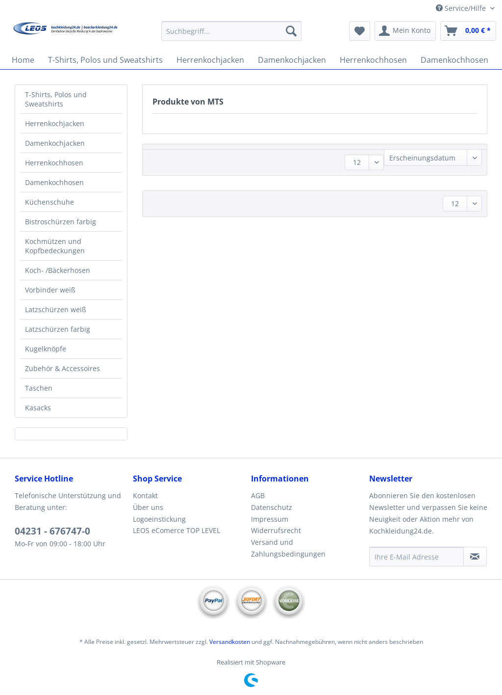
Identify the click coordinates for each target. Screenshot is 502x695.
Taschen (38, 388)
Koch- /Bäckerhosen (57, 270)
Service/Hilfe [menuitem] (462, 8)
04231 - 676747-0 (52, 531)
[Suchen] (291, 31)
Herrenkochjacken (54, 123)
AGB (258, 495)
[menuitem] (231, 35)
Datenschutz (271, 507)
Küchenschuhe (49, 202)
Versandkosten (229, 642)
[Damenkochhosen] (454, 60)
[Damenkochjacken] (292, 60)
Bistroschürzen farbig (60, 221)
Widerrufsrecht (276, 530)
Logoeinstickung (159, 519)
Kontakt (145, 495)
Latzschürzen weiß (55, 309)
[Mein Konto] (405, 31)
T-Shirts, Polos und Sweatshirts (56, 99)
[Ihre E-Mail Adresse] (416, 556)
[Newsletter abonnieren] (475, 556)
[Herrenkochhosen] (373, 60)
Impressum (269, 519)
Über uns (148, 507)
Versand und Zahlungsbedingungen (288, 548)
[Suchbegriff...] (231, 31)
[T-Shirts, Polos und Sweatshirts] (105, 60)
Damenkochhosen (54, 182)
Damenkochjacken (55, 143)
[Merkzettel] (359, 31)
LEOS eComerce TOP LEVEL (176, 530)
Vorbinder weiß (50, 289)
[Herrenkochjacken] (210, 60)
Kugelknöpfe (45, 348)
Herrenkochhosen (54, 162)
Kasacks (38, 407)
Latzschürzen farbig (57, 329)
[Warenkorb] (468, 31)
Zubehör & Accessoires (62, 368)
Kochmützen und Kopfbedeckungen (55, 246)
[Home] (23, 60)
